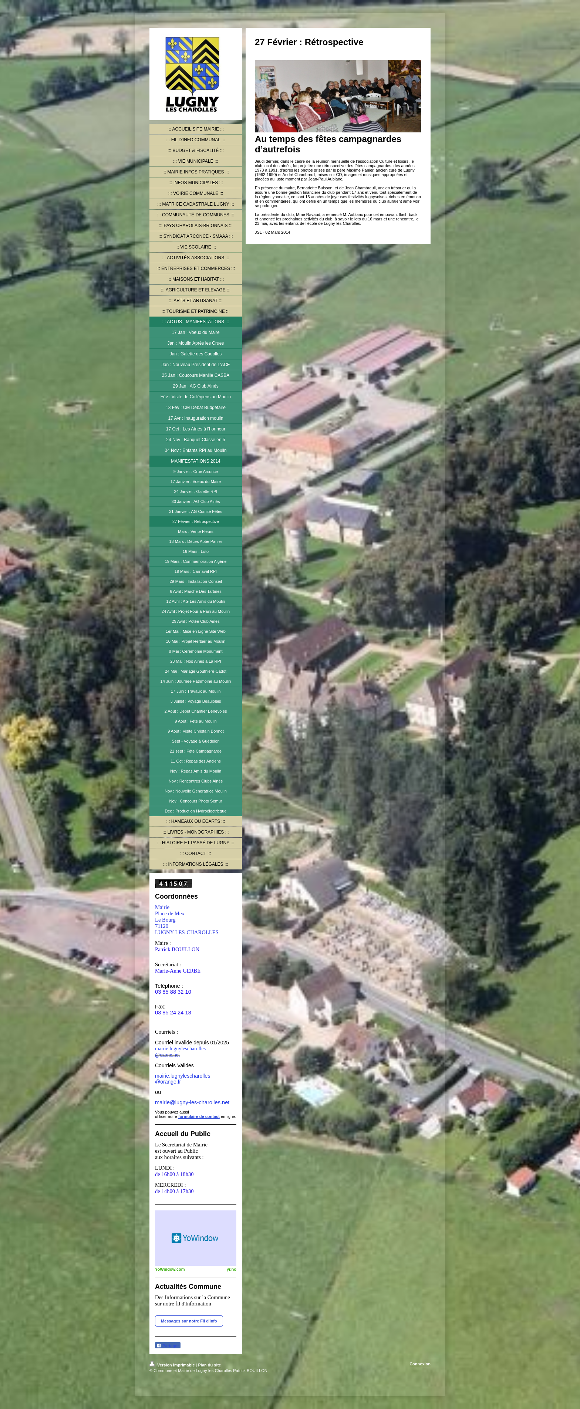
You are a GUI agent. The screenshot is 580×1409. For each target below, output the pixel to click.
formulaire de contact (199, 1116)
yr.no (231, 1269)
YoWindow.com (170, 1269)
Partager (167, 1345)
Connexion (420, 1364)
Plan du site (209, 1365)
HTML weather (195, 1238)
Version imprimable (172, 1365)
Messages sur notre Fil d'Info (189, 1321)
